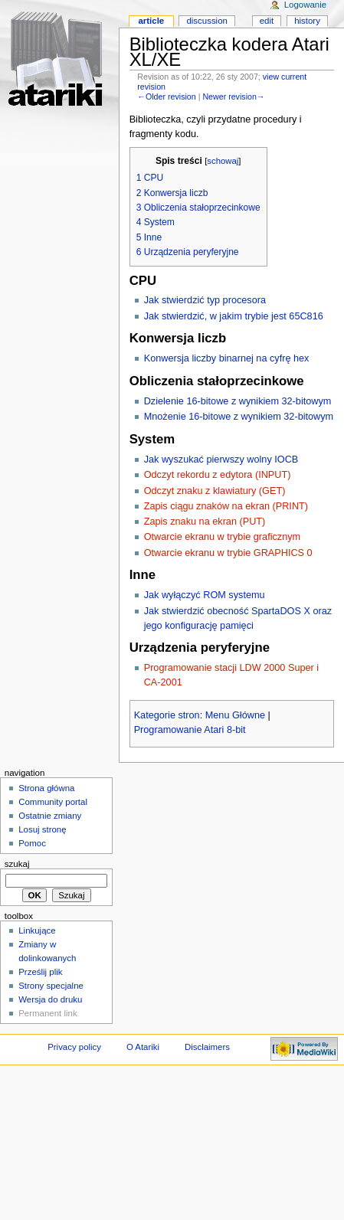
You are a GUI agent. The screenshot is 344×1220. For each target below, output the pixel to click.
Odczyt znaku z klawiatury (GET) (215, 491)
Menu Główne (235, 715)
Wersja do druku (50, 999)
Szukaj (17, 863)
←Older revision (166, 96)
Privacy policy (74, 1047)
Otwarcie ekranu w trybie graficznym (222, 537)
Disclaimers (207, 1047)
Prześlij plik (40, 971)
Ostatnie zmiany (49, 815)
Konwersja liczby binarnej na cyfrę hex (227, 358)
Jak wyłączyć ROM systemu (204, 595)
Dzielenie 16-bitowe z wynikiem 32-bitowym (238, 401)
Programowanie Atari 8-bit (190, 729)
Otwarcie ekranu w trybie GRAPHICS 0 (228, 553)
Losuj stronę (42, 829)
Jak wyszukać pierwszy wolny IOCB (221, 459)
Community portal (52, 801)
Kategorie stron (167, 715)
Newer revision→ (233, 96)
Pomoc (32, 843)
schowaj (222, 160)
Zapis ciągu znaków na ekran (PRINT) (226, 506)
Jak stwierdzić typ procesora (205, 300)
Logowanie (305, 4)
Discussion (206, 20)
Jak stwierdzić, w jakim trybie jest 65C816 (233, 316)
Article (151, 20)
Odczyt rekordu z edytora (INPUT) (217, 474)
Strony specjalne (51, 985)
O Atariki (142, 1047)
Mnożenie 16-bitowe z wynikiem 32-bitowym (239, 416)
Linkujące (36, 930)
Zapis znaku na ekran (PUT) (205, 521)
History (307, 20)
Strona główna (46, 788)
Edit (267, 20)
